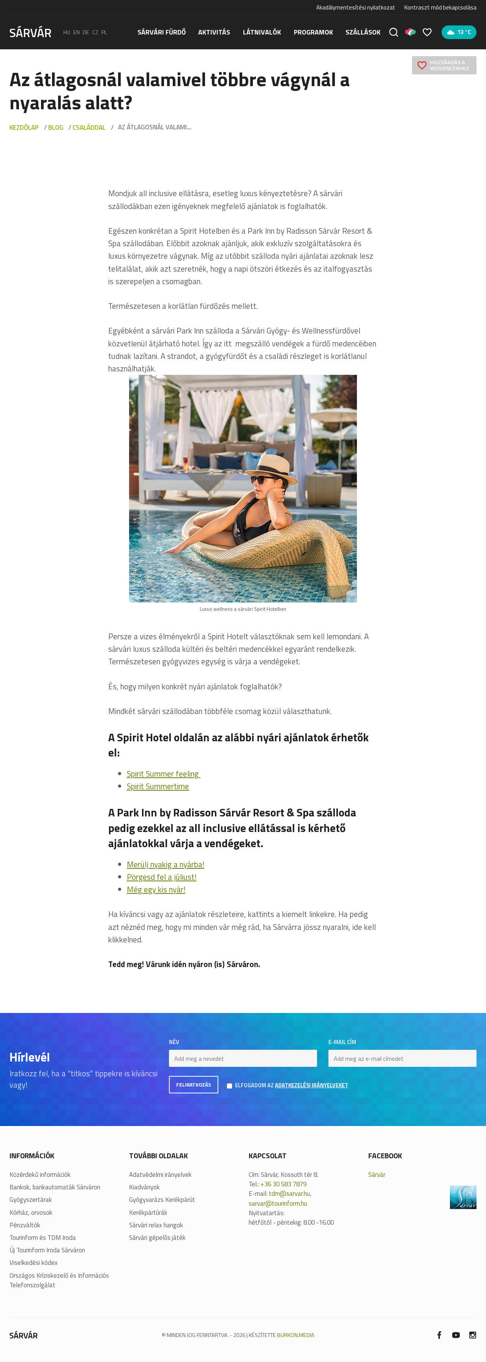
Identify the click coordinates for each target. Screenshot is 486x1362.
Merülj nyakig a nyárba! (165, 864)
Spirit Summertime (158, 786)
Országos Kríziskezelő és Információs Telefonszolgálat (59, 1278)
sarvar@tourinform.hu (278, 1202)
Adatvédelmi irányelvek (160, 1173)
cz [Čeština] (95, 32)
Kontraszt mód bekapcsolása (440, 7)
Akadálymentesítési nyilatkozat (355, 7)
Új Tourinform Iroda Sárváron (47, 1248)
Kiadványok (144, 1186)
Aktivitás (214, 32)
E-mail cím (342, 1042)
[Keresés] (393, 32)
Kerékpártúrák (148, 1211)
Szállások (363, 32)
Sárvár (376, 1173)
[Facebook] (439, 1333)
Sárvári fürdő (161, 32)
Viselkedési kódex (33, 1261)
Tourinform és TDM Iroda (42, 1236)
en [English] (76, 32)
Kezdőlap (24, 127)
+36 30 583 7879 (283, 1182)
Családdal (89, 127)
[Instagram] (473, 1333)
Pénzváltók (24, 1223)
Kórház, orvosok (30, 1211)
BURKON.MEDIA (295, 1333)
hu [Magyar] (66, 32)
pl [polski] (104, 32)
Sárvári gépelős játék (157, 1236)
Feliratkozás (195, 1085)
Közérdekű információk (40, 1173)
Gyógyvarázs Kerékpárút (162, 1198)
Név (174, 1042)
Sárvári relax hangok (156, 1223)
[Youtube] (456, 1333)
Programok (313, 32)
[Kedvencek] (427, 32)
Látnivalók (262, 32)
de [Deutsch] (86, 32)
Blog (55, 127)
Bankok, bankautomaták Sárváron (54, 1186)
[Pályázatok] (410, 32)
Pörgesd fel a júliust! (161, 877)
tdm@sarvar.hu (289, 1192)
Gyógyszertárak (30, 1198)
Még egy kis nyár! (156, 889)
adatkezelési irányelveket (316, 1084)
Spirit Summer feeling (163, 774)
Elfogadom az (296, 1085)
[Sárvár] (30, 31)
